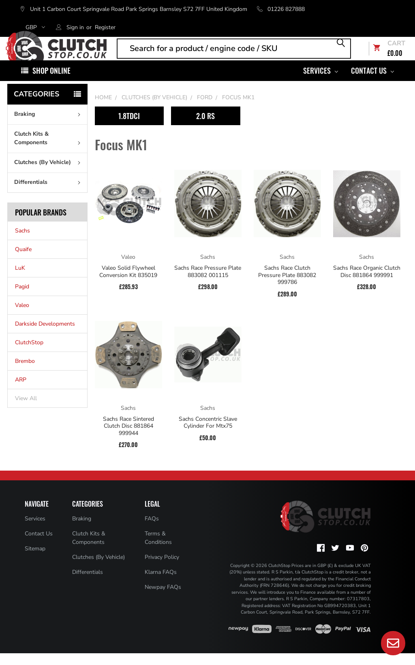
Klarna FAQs (161, 584)
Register (105, 27)
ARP (20, 392)
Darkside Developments (45, 336)
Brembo (25, 373)
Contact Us (372, 82)
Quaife (23, 261)
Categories (36, 106)
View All (26, 410)
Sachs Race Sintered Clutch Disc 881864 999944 (128, 438)
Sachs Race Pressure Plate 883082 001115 (207, 283)
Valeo (22, 317)
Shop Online (51, 82)
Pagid (22, 299)
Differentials (49, 194)
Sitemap (35, 560)
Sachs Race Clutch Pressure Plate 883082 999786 (287, 287)
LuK (20, 280)
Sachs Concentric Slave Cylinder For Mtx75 (208, 434)
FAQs (152, 530)
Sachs (22, 243)
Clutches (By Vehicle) (49, 174)
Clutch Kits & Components (49, 150)
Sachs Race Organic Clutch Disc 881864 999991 (366, 283)
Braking (49, 126)
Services (320, 82)
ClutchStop (29, 354)
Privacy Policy (162, 569)
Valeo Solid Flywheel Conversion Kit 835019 (128, 283)
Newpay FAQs (163, 599)
